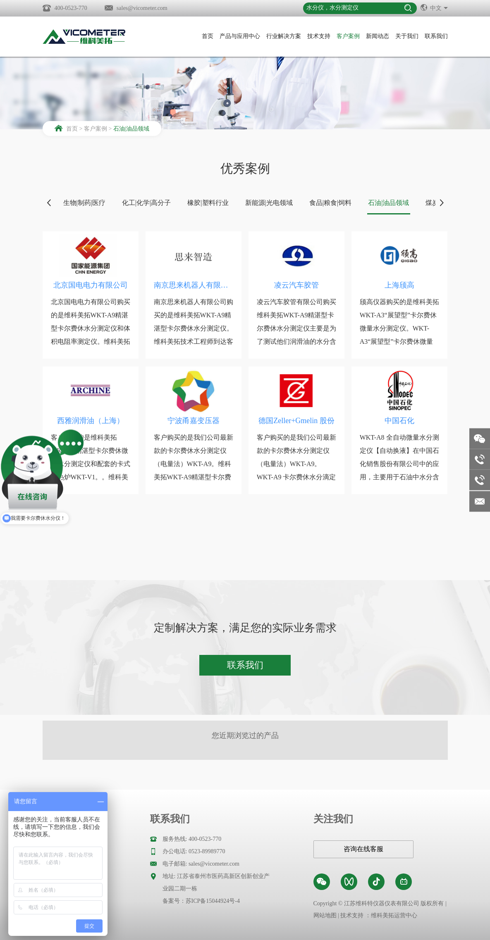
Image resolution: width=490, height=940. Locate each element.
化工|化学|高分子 (146, 202)
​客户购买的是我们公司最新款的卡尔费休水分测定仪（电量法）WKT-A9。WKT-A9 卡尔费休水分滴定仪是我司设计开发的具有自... (296, 470)
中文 (434, 7)
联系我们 (436, 36)
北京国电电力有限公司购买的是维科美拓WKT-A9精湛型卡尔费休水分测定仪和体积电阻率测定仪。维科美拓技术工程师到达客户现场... (90, 328)
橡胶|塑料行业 (207, 202)
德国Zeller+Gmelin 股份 (296, 420)
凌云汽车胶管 (296, 285)
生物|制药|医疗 (84, 202)
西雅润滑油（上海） (90, 420)
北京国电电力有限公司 (90, 285)
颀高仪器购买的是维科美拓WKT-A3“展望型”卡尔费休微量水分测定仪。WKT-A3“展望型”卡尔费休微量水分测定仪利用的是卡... (399, 328)
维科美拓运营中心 (394, 915)
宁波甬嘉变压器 (193, 420)
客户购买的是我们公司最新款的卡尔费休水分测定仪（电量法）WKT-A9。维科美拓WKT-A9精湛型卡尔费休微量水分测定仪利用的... (193, 464)
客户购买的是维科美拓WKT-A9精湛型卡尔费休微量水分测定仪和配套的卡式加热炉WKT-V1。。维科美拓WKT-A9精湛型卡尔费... (90, 464)
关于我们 (406, 36)
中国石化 (399, 420)
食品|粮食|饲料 (330, 202)
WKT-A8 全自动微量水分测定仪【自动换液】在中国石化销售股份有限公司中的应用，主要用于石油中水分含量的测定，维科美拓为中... (399, 464)
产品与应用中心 (240, 36)
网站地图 (325, 915)
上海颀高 (399, 285)
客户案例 (348, 36)
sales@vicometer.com (142, 8)
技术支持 (318, 36)
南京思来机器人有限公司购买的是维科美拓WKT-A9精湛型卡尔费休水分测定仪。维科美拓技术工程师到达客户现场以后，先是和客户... (193, 328)
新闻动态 (377, 36)
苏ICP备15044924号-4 (213, 901)
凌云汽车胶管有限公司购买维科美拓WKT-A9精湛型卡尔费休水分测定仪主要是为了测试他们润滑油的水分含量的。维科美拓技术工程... (296, 328)
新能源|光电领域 (269, 202)
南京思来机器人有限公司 (194, 285)
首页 (207, 36)
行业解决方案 (283, 36)
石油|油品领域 (131, 129)
